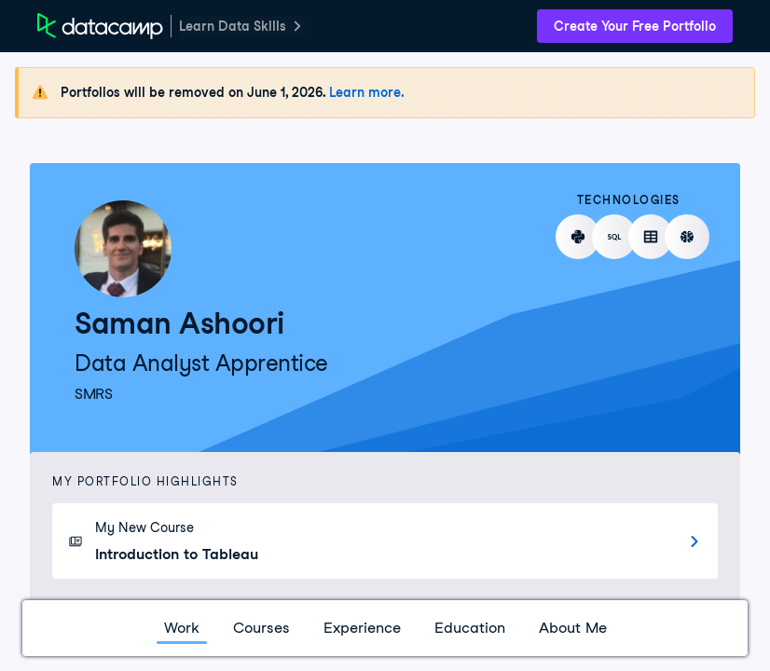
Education (469, 628)
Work (181, 628)
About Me (573, 628)
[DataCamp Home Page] (100, 26)
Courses (261, 628)
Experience (362, 628)
